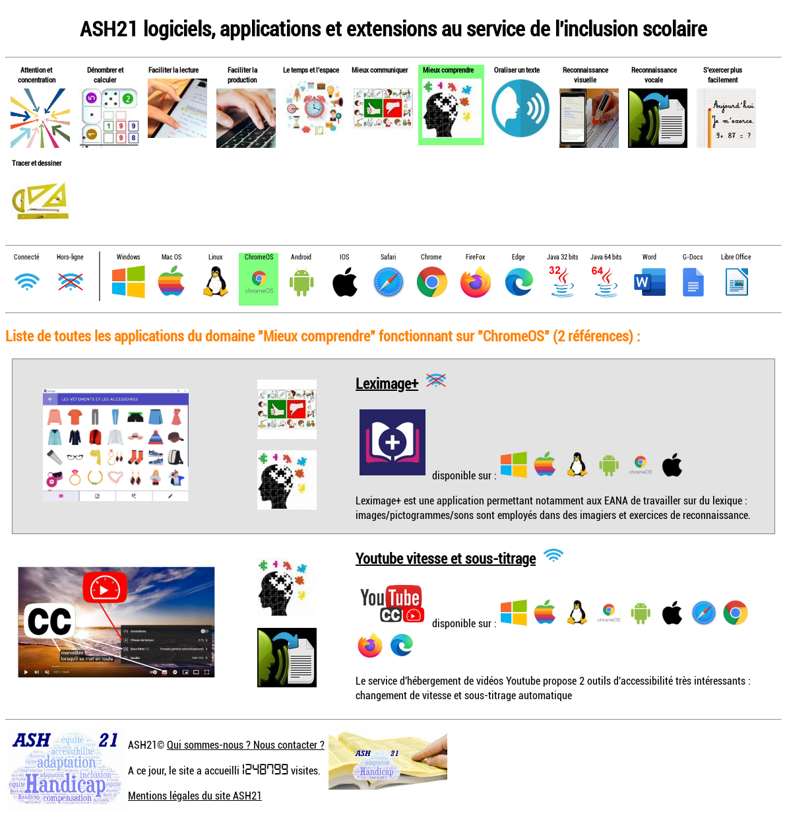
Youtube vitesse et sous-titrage (446, 557)
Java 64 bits (605, 257)
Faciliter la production (242, 75)
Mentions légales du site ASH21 (195, 795)
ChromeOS (259, 257)
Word (649, 257)
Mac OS (171, 257)
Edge (518, 257)
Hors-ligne (70, 257)
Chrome (431, 257)
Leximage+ (387, 382)
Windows (128, 257)
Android (301, 257)
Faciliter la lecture (173, 70)
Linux (215, 257)
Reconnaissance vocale (654, 75)
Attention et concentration (36, 75)
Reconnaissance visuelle (585, 75)
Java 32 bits (562, 257)
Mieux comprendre (448, 70)
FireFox (475, 257)
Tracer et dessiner (36, 163)
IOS (344, 257)
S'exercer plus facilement (722, 75)
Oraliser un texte (517, 70)
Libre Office (736, 257)
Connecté (27, 257)
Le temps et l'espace (311, 70)
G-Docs (693, 257)
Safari (388, 257)
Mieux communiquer (380, 70)
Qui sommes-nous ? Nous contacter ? (246, 744)
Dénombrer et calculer (105, 75)
